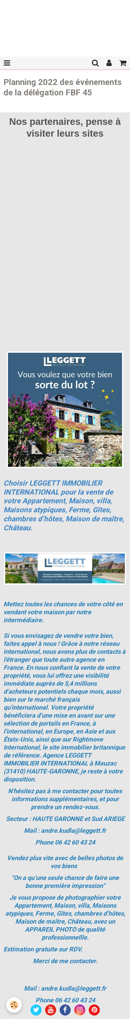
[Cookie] (14, 1005)
